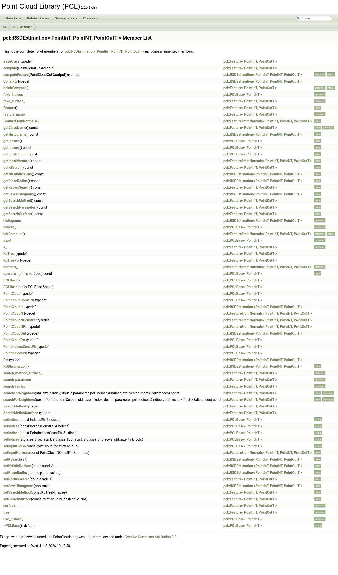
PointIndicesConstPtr (20, 347)
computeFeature (16, 75)
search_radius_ (15, 386)
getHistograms (14, 134)
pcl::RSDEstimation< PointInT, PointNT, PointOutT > (104, 51)
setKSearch (12, 459)
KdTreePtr (11, 260)
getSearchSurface (17, 214)
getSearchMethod (17, 201)
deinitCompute (14, 88)
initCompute (12, 234)
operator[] (10, 274)
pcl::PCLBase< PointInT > (242, 95)
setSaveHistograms (18, 486)
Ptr (5, 360)
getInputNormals (16, 161)
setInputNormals (16, 453)
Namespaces (66, 18)
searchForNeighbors (19, 393)
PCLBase (10, 280)
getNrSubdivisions (17, 174)
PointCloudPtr (14, 340)
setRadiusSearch (16, 479)
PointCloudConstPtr (18, 300)
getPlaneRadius (15, 181)
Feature (9, 108)
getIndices (11, 141)
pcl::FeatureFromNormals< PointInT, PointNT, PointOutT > (267, 121)
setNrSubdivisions (17, 466)
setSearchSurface (17, 499)
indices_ (9, 227)
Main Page (13, 18)
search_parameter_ (18, 380)
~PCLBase (11, 526)
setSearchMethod (17, 492)
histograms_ (12, 221)
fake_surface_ (14, 101)
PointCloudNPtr (15, 327)
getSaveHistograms (18, 194)
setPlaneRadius (15, 473)
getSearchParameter (19, 207)
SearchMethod (14, 406)
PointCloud (12, 293)
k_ (5, 247)
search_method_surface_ (22, 373)
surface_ (10, 506)
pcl (5, 26)
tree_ (7, 512)
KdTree (8, 254)
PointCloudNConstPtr (20, 320)
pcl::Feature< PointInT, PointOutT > (250, 61)
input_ (8, 240)
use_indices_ (13, 519)
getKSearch (12, 167)
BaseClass (11, 61)
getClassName (14, 128)
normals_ (10, 267)
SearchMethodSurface (20, 413)
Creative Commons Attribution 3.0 (150, 537)
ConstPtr (10, 81)
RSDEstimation (22, 26)
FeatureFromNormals (19, 121)
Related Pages (38, 18)
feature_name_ (14, 114)
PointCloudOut (14, 333)
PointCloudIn (13, 307)
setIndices (11, 419)
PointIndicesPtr (15, 353)
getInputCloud (14, 154)
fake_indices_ (13, 95)
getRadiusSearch (16, 187)
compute (10, 68)
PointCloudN (13, 313)
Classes (90, 18)
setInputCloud (14, 446)
